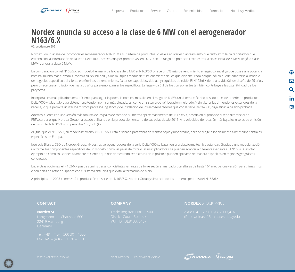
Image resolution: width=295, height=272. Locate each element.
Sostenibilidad (193, 11)
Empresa (118, 11)
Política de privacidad (147, 257)
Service (156, 11)
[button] (8, 263)
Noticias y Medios (243, 11)
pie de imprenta (120, 257)
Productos (137, 11)
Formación (217, 11)
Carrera (172, 11)
